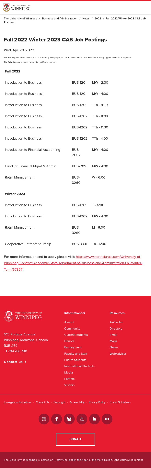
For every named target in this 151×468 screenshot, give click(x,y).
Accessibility (77, 402)
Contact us (13, 362)
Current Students (76, 335)
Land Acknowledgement (128, 460)
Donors (69, 341)
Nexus (114, 347)
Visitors (69, 385)
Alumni (69, 322)
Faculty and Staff (75, 353)
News (85, 18)
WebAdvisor (118, 353)
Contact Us (42, 402)
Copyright (59, 402)
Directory (116, 328)
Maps (113, 341)
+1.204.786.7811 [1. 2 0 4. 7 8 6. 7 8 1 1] (15, 351)
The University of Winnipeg (20, 18)
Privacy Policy (97, 402)
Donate (75, 439)
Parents (69, 379)
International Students (79, 366)
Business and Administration (59, 18)
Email (113, 335)
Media (68, 372)
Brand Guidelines (120, 402)
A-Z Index (116, 322)
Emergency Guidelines (17, 402)
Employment (73, 347)
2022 (98, 18)
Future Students (75, 360)
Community (72, 328)
